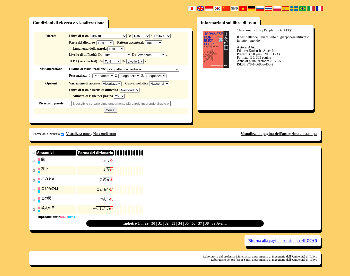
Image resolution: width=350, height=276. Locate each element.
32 (167, 225)
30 (153, 225)
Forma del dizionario (48, 134)
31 (160, 225)
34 (180, 225)
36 (193, 225)
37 (200, 225)
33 (173, 225)
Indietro (130, 225)
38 (207, 225)
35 (187, 225)
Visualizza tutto (78, 134)
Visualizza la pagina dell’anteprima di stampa (279, 134)
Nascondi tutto (104, 134)
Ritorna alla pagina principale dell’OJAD (282, 242)
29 (147, 225)
